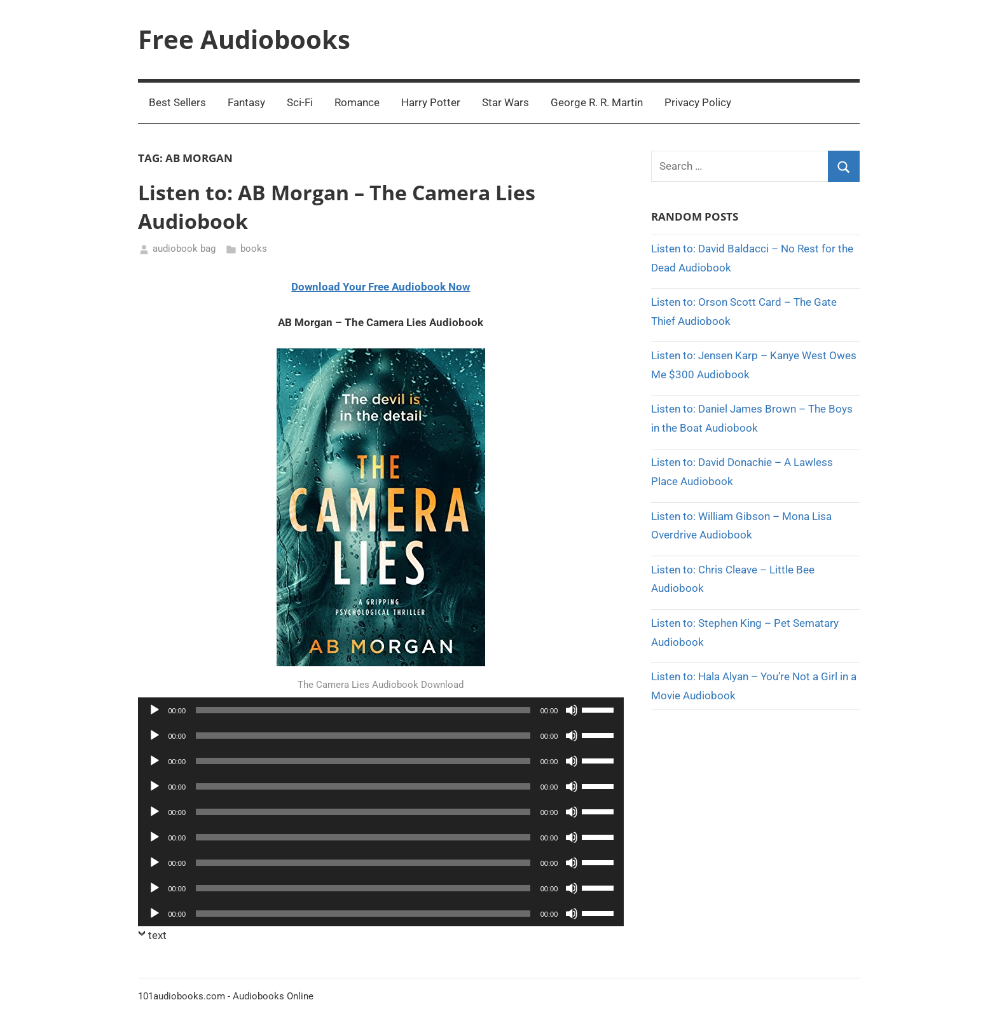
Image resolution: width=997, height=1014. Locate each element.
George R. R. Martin (597, 102)
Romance (357, 102)
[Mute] (571, 710)
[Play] (154, 710)
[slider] (363, 710)
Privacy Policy (697, 102)
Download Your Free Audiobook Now (380, 286)
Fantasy (246, 102)
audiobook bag (184, 248)
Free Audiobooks (244, 39)
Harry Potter (430, 102)
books (253, 248)
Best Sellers (177, 102)
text (157, 935)
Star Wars (505, 102)
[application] (381, 710)
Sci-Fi (300, 102)
